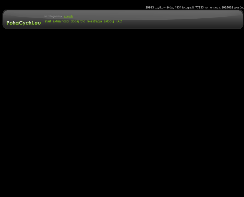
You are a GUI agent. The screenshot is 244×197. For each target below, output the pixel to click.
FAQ (119, 21)
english (68, 16)
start (48, 21)
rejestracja (94, 21)
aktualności (61, 21)
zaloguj (109, 21)
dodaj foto (78, 21)
